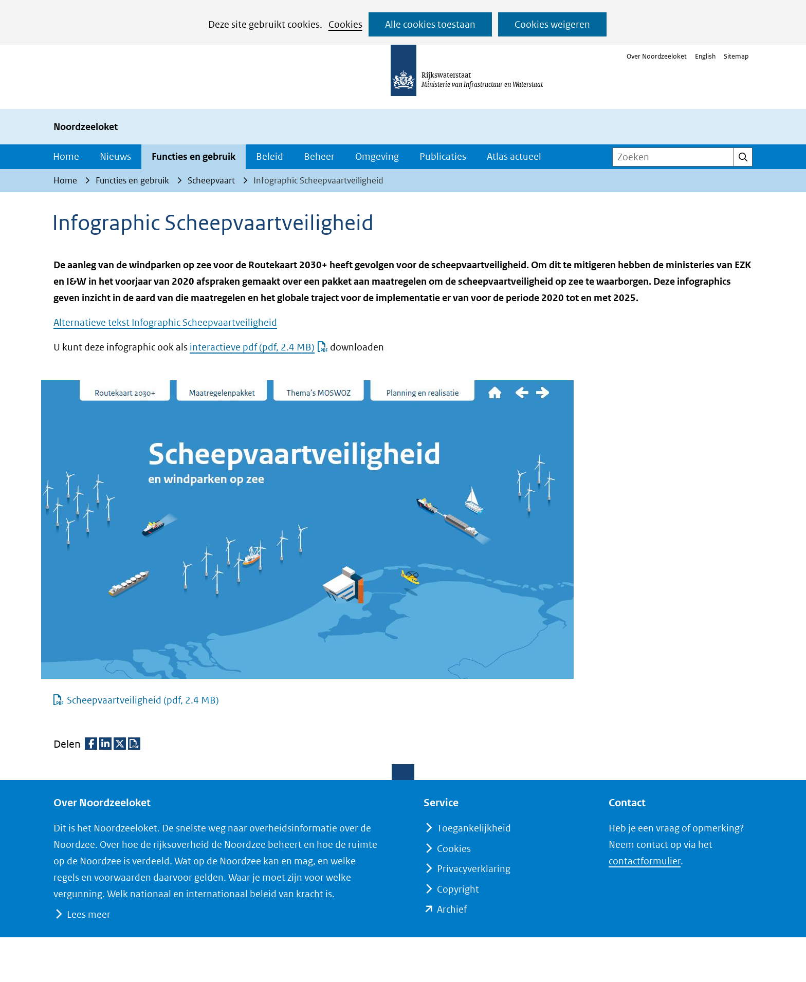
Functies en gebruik (193, 156)
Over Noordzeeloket (657, 56)
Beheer (319, 156)
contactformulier (645, 861)
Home (66, 156)
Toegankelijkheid (474, 828)
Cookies (345, 24)
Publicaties (442, 156)
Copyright (458, 889)
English (705, 56)
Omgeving (377, 156)
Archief (452, 909)
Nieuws (115, 156)
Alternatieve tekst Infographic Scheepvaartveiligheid (165, 322)
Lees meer (88, 914)
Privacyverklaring (473, 869)
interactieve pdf (259, 347)
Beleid (269, 156)
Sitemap (736, 56)
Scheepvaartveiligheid (142, 700)
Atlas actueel (514, 156)
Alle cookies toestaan (430, 24)
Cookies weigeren (552, 24)
